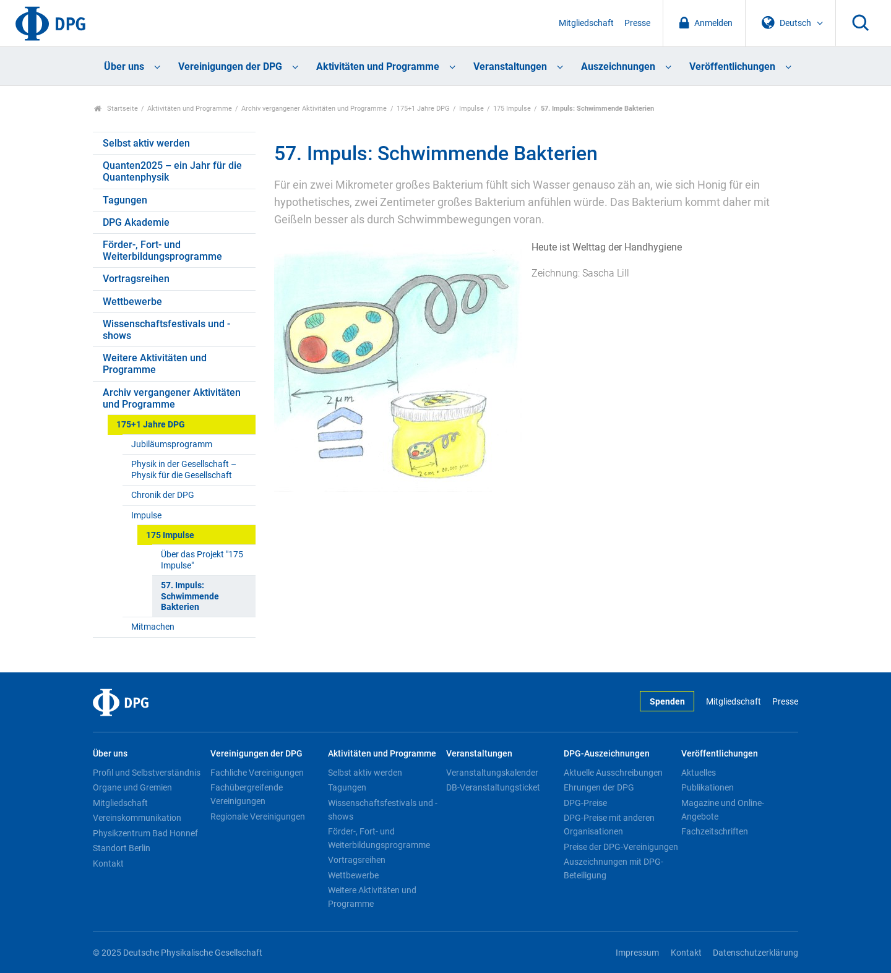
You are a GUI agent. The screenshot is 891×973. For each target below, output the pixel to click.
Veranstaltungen (510, 66)
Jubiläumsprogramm (171, 444)
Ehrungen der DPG (599, 787)
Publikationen (707, 787)
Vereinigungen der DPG (230, 66)
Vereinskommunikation (137, 818)
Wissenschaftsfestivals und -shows (166, 329)
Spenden (667, 702)
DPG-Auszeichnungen (607, 753)
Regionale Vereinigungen (257, 816)
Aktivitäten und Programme (377, 66)
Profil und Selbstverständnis (146, 773)
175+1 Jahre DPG (423, 109)
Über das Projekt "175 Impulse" (202, 559)
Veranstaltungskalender (492, 773)
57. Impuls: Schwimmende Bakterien (190, 596)
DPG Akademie (136, 222)
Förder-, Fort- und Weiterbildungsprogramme (162, 250)
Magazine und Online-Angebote (722, 809)
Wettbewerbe (132, 301)
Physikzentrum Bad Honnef (145, 833)
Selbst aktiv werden (146, 143)
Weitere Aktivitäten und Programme (155, 363)
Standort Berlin (121, 848)
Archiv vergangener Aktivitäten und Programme (314, 109)
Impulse (471, 109)
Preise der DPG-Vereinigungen (621, 847)
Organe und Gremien (132, 787)
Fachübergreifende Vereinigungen (246, 794)
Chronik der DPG (162, 495)
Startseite (116, 109)
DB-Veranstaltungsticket (493, 787)
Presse (637, 23)
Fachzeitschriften (714, 831)
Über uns (124, 66)
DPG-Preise (585, 803)
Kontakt (108, 863)
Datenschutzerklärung (755, 953)
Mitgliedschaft (586, 23)
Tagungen (125, 200)
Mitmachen (152, 627)
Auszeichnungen (618, 66)
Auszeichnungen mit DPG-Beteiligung (613, 868)
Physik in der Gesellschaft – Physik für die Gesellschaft (183, 469)
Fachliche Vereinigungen (257, 773)
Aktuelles (698, 773)
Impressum (637, 953)
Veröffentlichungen (732, 66)
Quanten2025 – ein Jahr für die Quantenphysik (172, 171)
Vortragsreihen (136, 279)
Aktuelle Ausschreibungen (613, 773)
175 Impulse (512, 109)
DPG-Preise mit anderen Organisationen (609, 824)
